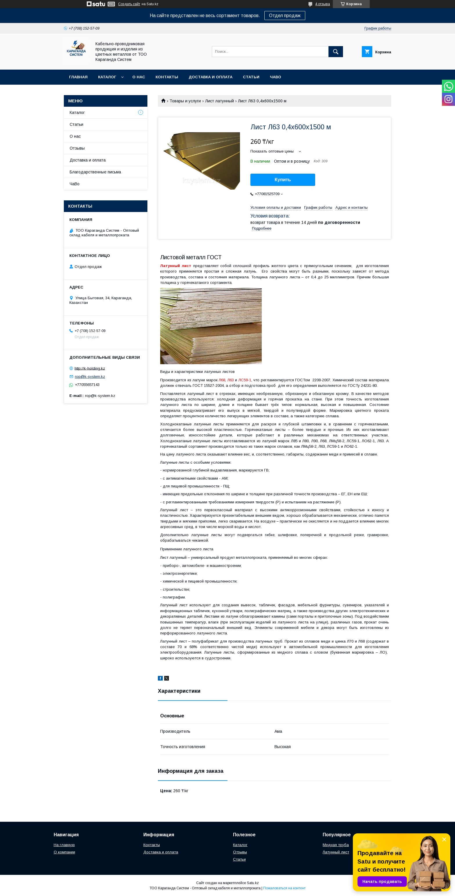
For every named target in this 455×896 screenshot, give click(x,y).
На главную (64, 845)
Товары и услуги (185, 101)
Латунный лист (336, 852)
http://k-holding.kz (90, 368)
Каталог (107, 77)
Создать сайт (129, 4)
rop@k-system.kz (90, 376)
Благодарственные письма (95, 172)
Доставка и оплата (210, 77)
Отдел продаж (285, 15)
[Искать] (335, 51)
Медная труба (336, 845)
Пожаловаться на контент (284, 888)
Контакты (167, 77)
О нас (138, 77)
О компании (64, 852)
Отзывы (77, 148)
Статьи (251, 77)
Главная (78, 77)
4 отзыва (322, 4)
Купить (283, 179)
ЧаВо (275, 77)
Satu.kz (253, 883)
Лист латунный (219, 101)
